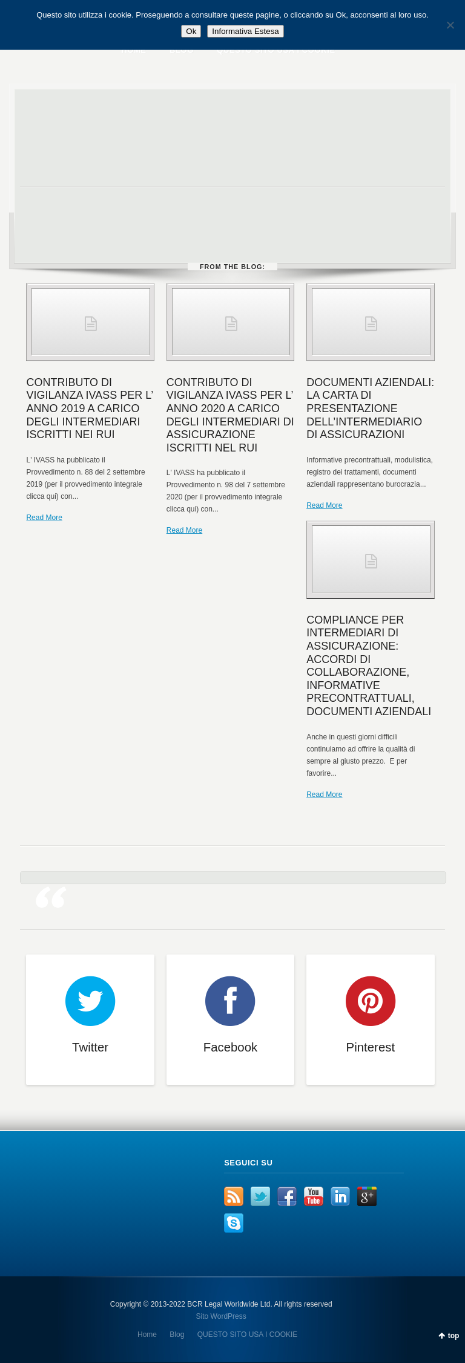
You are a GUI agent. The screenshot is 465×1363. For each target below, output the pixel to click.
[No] (450, 25)
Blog (177, 1334)
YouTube (313, 1196)
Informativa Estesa (245, 31)
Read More (44, 517)
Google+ (367, 1196)
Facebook (287, 1196)
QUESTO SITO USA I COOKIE (247, 1334)
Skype (233, 1223)
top (454, 1335)
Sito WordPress (221, 1316)
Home (147, 1334)
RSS (233, 1196)
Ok (191, 31)
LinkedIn (340, 1196)
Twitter (260, 1196)
